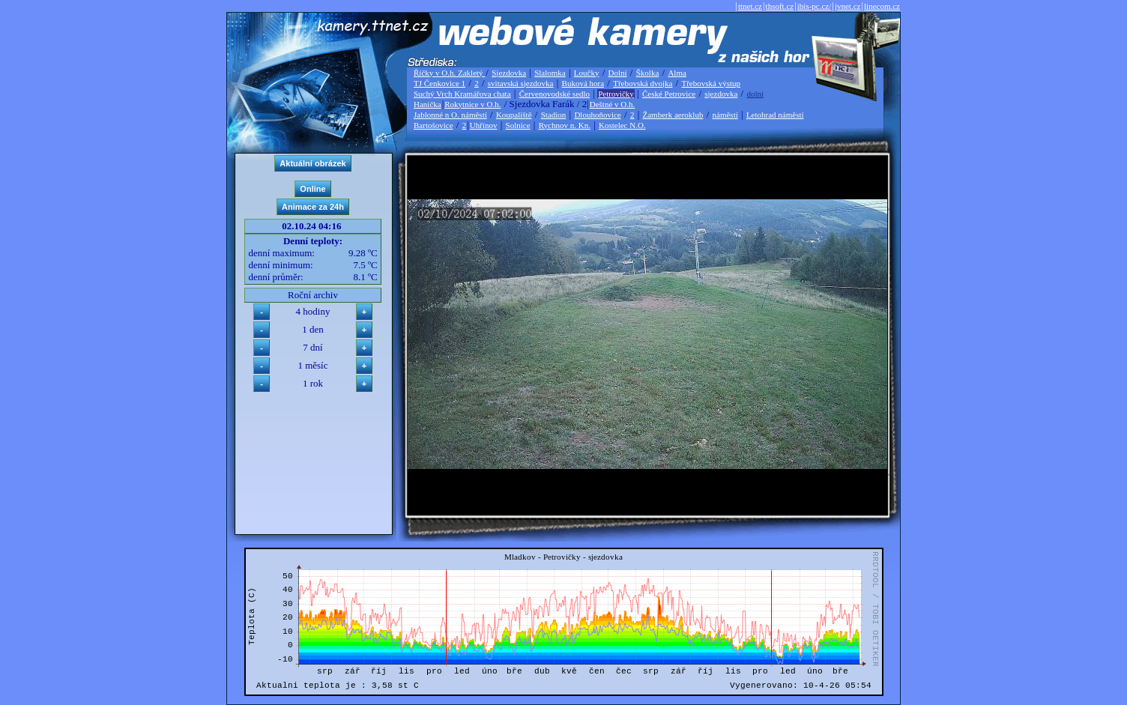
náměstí (725, 114)
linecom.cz (882, 5)
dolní (755, 93)
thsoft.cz (780, 5)
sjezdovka (720, 93)
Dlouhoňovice (597, 114)
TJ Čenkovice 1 (439, 83)
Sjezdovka (509, 72)
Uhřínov (484, 125)
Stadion (553, 114)
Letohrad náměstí (775, 114)
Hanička (427, 104)
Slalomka (550, 72)
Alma (677, 72)
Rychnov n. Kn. (564, 125)
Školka (647, 72)
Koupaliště (514, 114)
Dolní (617, 72)
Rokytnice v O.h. (472, 104)
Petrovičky (616, 93)
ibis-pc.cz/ (814, 5)
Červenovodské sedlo (554, 93)
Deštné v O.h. (612, 104)
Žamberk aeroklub (672, 114)
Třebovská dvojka (642, 83)
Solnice (518, 125)
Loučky (586, 72)
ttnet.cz (750, 5)
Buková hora (583, 83)
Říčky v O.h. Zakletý (449, 72)
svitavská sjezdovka (521, 83)
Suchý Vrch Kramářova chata (462, 93)
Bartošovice (433, 125)
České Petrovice (668, 93)
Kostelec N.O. (622, 125)
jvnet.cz (848, 5)
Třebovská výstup (710, 83)
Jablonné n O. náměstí (450, 114)
